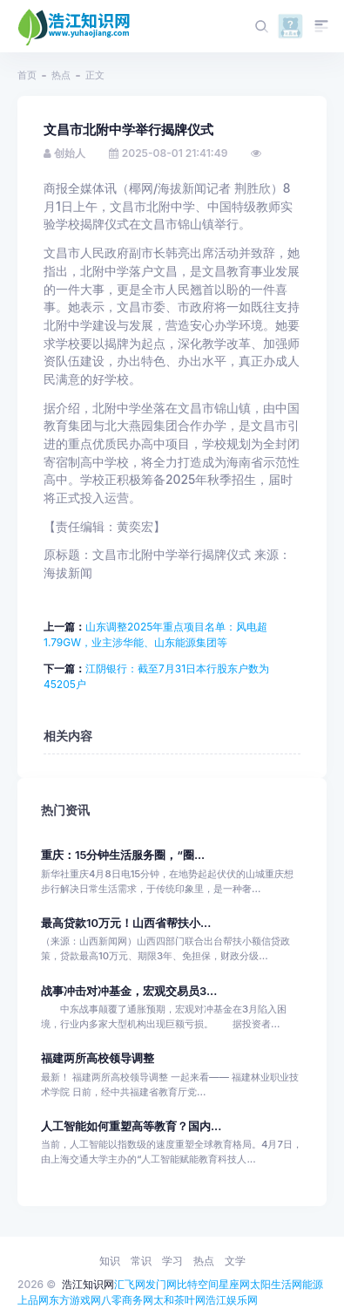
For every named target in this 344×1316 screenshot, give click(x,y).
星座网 (234, 1284)
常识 (141, 1260)
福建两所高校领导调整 (97, 1058)
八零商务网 (127, 1299)
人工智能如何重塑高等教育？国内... (131, 1126)
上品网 (33, 1299)
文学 (235, 1260)
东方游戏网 (75, 1299)
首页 (27, 75)
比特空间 (198, 1284)
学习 (172, 1260)
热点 (61, 75)
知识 (109, 1260)
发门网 (161, 1284)
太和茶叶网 (179, 1299)
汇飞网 (129, 1284)
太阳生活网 (276, 1284)
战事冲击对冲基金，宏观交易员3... (129, 991)
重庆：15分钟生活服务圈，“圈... (123, 855)
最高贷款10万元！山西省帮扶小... (126, 923)
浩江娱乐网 (232, 1299)
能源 (312, 1284)
